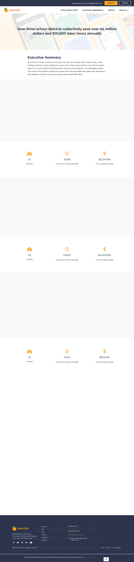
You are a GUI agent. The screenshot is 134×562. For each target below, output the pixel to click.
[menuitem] (69, 10)
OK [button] (106, 559)
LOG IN (125, 3)
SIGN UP (111, 3)
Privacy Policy (87, 557)
